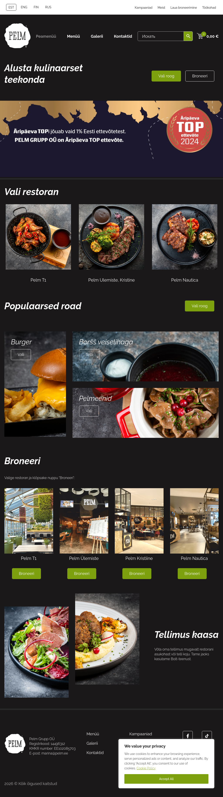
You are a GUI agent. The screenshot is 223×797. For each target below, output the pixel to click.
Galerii (97, 36)
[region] (166, 763)
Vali (21, 354)
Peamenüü (46, 36)
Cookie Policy (146, 768)
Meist (161, 7)
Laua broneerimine (184, 7)
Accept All (166, 779)
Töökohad (209, 7)
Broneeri (200, 76)
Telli (89, 354)
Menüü (73, 36)
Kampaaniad (143, 7)
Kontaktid (123, 36)
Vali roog (166, 76)
